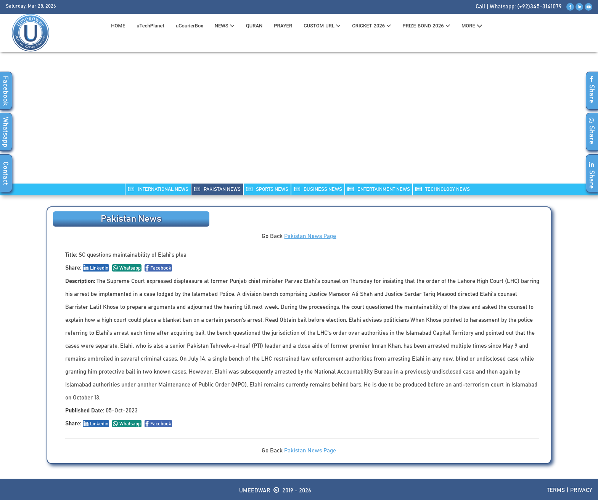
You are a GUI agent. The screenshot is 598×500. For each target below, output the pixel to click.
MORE (471, 26)
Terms (556, 490)
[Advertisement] (299, 122)
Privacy (581, 490)
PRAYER (283, 26)
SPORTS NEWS (267, 189)
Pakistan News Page (310, 236)
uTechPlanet (150, 26)
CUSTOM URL (322, 26)
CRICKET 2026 (371, 26)
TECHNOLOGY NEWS (442, 189)
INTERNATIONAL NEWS (158, 189)
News (225, 26)
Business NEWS (318, 189)
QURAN (254, 26)
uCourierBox (189, 26)
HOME (118, 26)
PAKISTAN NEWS (217, 189)
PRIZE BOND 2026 (426, 26)
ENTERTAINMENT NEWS (378, 189)
